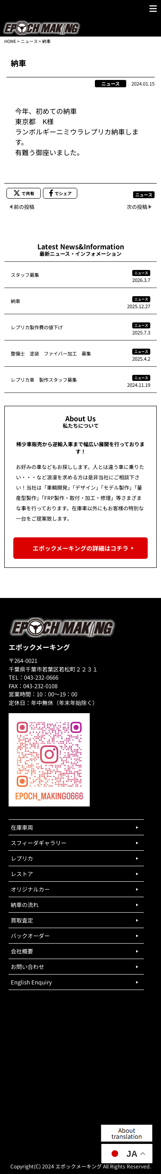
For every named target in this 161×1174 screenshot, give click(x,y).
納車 (15, 300)
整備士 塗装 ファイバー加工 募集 (51, 353)
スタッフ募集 (25, 274)
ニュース (29, 41)
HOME (10, 41)
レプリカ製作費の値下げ (37, 327)
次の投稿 (137, 206)
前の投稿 (24, 206)
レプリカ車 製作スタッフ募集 (44, 379)
